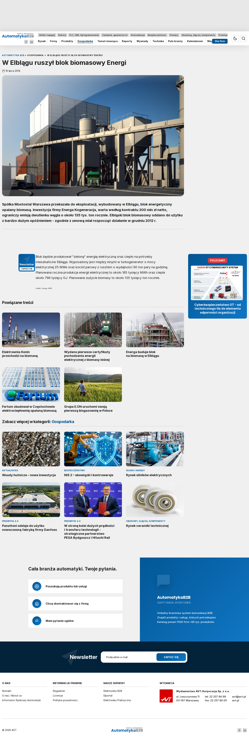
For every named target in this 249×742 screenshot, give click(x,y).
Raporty (127, 41)
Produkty (67, 41)
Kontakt (6, 691)
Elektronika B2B (112, 691)
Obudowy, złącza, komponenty (198, 35)
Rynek (42, 41)
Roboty (62, 35)
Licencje (58, 695)
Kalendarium (195, 41)
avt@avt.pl (239, 696)
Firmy (53, 41)
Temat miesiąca (107, 41)
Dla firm (220, 41)
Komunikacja (138, 35)
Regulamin (59, 691)
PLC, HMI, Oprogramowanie (84, 35)
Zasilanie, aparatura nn (115, 35)
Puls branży (175, 41)
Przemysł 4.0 (226, 35)
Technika (158, 41)
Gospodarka (85, 41)
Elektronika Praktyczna (117, 700)
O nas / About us (12, 695)
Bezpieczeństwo (157, 35)
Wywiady (142, 41)
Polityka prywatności (65, 700)
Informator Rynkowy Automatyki (21, 700)
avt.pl (235, 700)
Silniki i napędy (47, 35)
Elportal (107, 695)
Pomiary (174, 35)
